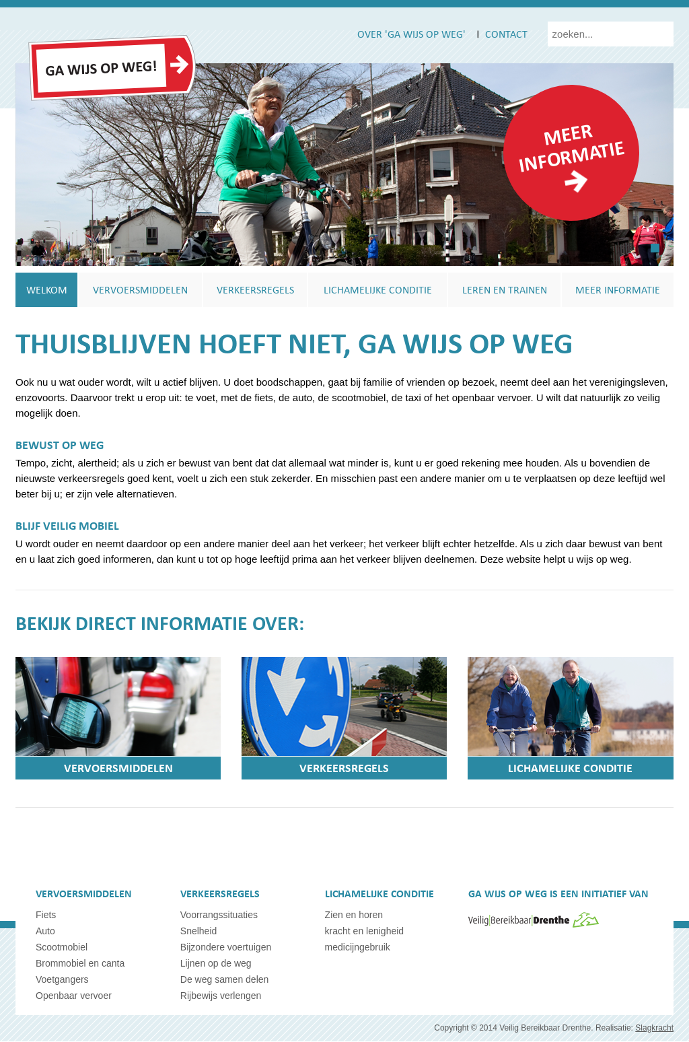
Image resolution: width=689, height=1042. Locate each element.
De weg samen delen (224, 980)
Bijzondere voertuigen (225, 947)
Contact (506, 33)
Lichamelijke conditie (378, 290)
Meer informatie (572, 147)
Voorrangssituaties (219, 915)
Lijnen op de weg (216, 964)
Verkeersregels (255, 290)
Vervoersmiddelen (140, 290)
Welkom (46, 290)
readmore (576, 181)
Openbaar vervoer (74, 996)
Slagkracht (654, 1028)
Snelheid (198, 931)
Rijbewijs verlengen (221, 996)
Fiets (46, 915)
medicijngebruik (357, 947)
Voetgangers (62, 980)
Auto (45, 931)
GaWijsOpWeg (112, 68)
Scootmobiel (61, 947)
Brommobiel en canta (80, 964)
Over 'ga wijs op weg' (411, 33)
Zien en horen (354, 915)
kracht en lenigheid (364, 931)
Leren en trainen (504, 290)
